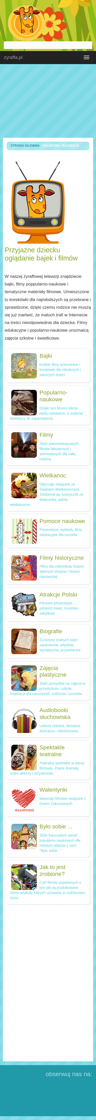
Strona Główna (25, 145)
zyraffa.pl (13, 57)
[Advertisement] (48, 101)
